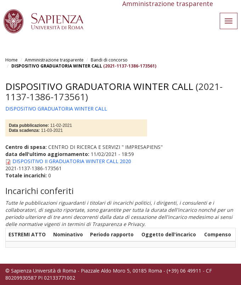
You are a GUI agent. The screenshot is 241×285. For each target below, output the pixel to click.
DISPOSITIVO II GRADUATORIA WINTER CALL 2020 (71, 161)
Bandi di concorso (109, 60)
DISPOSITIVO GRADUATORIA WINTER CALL (56, 66)
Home (11, 60)
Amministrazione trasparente (54, 60)
